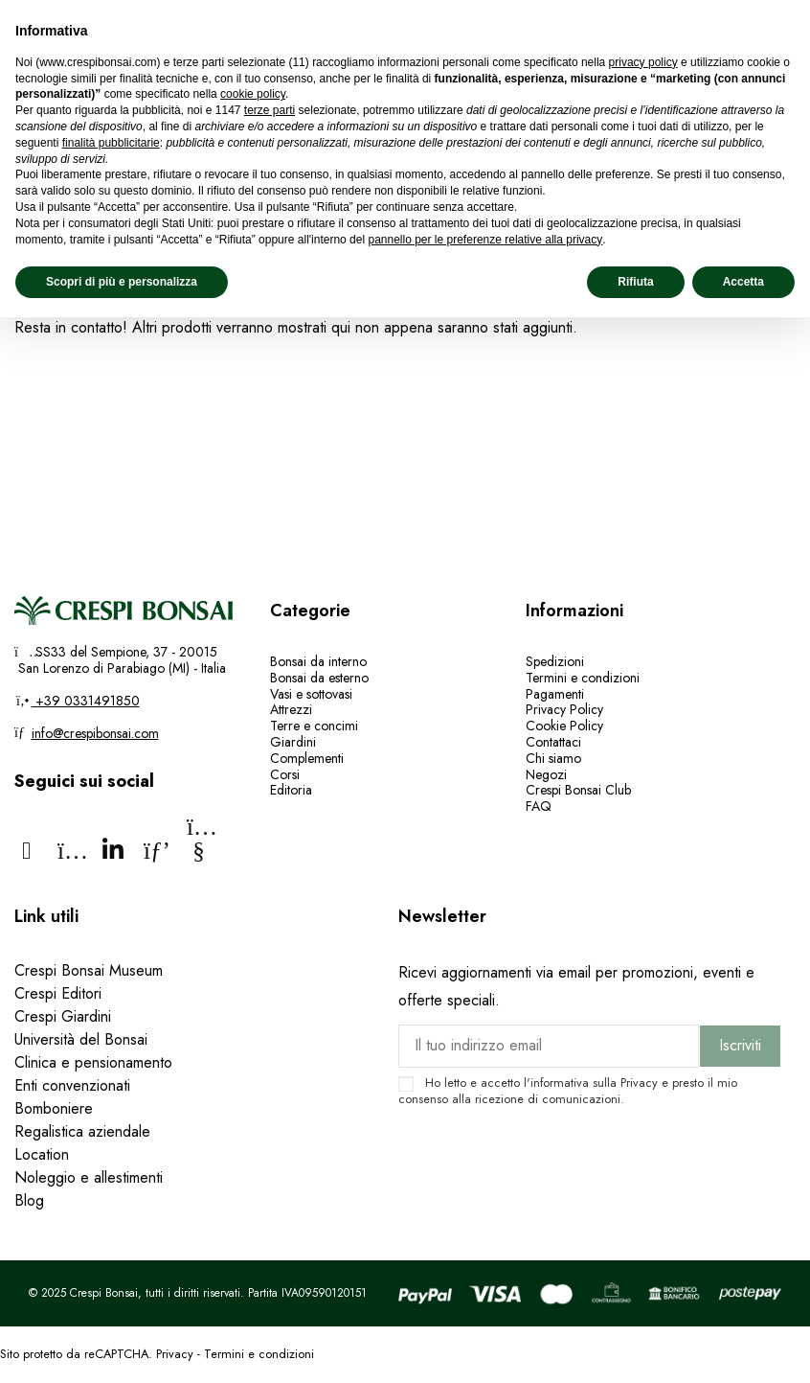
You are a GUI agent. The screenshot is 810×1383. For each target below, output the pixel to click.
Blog (29, 1200)
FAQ (540, 806)
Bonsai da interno (318, 661)
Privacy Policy (564, 709)
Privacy (639, 1082)
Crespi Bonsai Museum (88, 970)
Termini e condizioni (583, 677)
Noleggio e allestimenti (88, 1177)
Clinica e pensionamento (93, 1062)
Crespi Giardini (62, 1016)
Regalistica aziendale (82, 1131)
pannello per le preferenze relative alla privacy (485, 239)
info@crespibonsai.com (95, 733)
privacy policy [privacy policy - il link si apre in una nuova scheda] (643, 62)
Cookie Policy (564, 725)
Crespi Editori (57, 993)
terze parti (269, 110)
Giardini (293, 741)
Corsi (285, 774)
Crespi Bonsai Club (578, 789)
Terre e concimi (314, 725)
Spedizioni (555, 661)
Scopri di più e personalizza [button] (121, 281)
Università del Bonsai (80, 1039)
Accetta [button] (743, 281)
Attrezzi (291, 709)
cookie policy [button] (252, 94)
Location (41, 1154)
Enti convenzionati (72, 1085)
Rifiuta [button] (635, 281)
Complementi (307, 758)
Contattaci (553, 741)
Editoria (291, 789)
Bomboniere (53, 1108)
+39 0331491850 (86, 700)
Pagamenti (555, 693)
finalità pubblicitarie (111, 143)
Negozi (546, 774)
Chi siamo (553, 758)
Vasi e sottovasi (311, 693)
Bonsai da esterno (319, 677)
